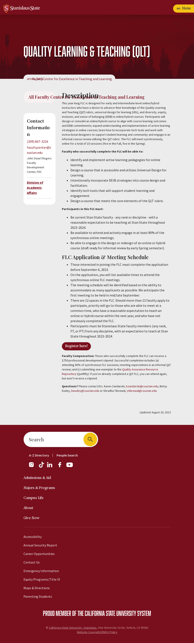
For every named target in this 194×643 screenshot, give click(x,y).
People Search (67, 455)
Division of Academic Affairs (35, 187)
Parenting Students (37, 596)
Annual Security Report (40, 545)
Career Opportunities (39, 554)
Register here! (76, 346)
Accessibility (32, 536)
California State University (110, 613)
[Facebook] (61, 467)
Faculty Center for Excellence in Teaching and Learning (72, 79)
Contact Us (31, 562)
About (28, 508)
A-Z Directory (39, 455)
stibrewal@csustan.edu (142, 391)
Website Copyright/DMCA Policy (97, 632)
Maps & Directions (36, 588)
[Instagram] (33, 467)
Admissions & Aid (37, 478)
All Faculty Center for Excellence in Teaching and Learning (41, 97)
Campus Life (33, 498)
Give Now (31, 518)
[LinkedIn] (50, 467)
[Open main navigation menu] (183, 8)
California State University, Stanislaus (72, 628)
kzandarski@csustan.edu (142, 386)
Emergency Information (41, 571)
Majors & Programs (39, 488)
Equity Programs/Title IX (41, 579)
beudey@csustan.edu (85, 391)
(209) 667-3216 (37, 141)
